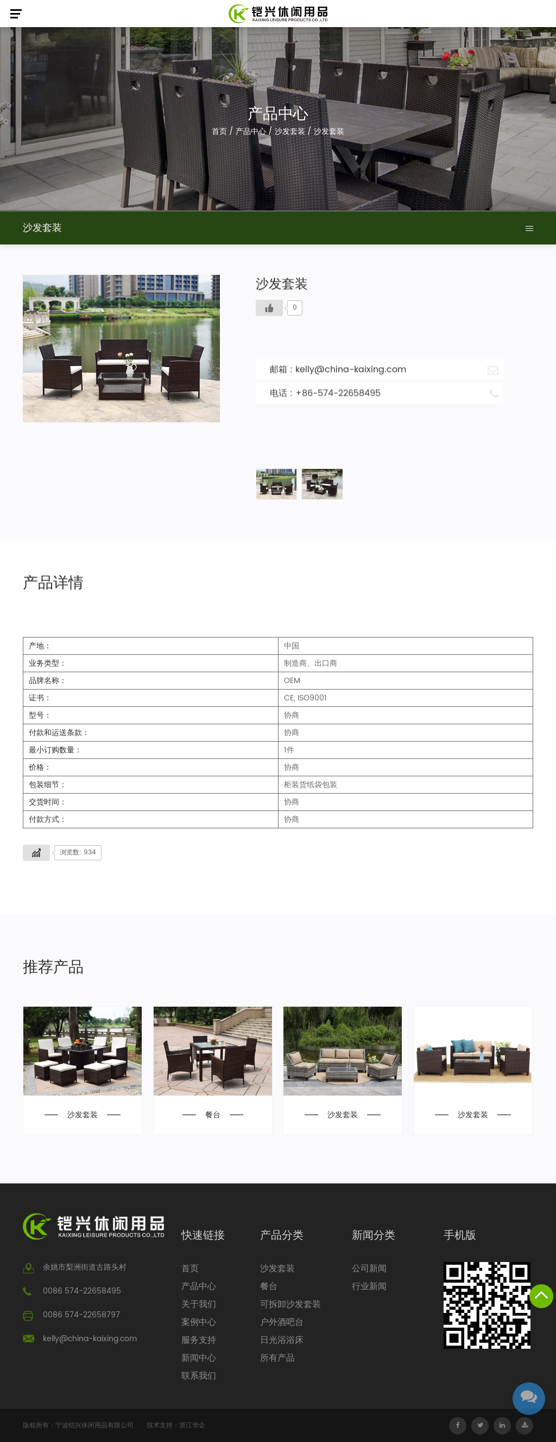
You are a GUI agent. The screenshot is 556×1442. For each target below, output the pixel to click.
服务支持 (198, 1340)
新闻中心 (198, 1358)
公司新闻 (369, 1268)
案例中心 (198, 1322)
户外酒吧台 (282, 1322)
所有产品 (277, 1358)
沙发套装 (290, 131)
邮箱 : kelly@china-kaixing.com (384, 369)
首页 (219, 131)
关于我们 (198, 1304)
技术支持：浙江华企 (176, 1425)
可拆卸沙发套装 (290, 1304)
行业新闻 (369, 1286)
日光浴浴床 (282, 1340)
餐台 (212, 1115)
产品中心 (251, 131)
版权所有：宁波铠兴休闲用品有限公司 (78, 1425)
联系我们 (198, 1376)
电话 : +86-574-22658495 (384, 393)
